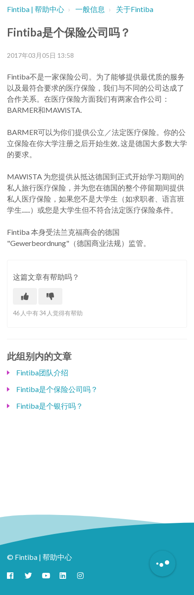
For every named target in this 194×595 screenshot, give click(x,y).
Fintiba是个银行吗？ (49, 405)
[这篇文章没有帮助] (50, 296)
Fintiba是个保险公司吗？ (57, 389)
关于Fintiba (134, 9)
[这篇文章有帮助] (25, 296)
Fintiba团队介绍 (42, 372)
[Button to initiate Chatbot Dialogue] (163, 564)
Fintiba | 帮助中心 (35, 9)
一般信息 (90, 9)
